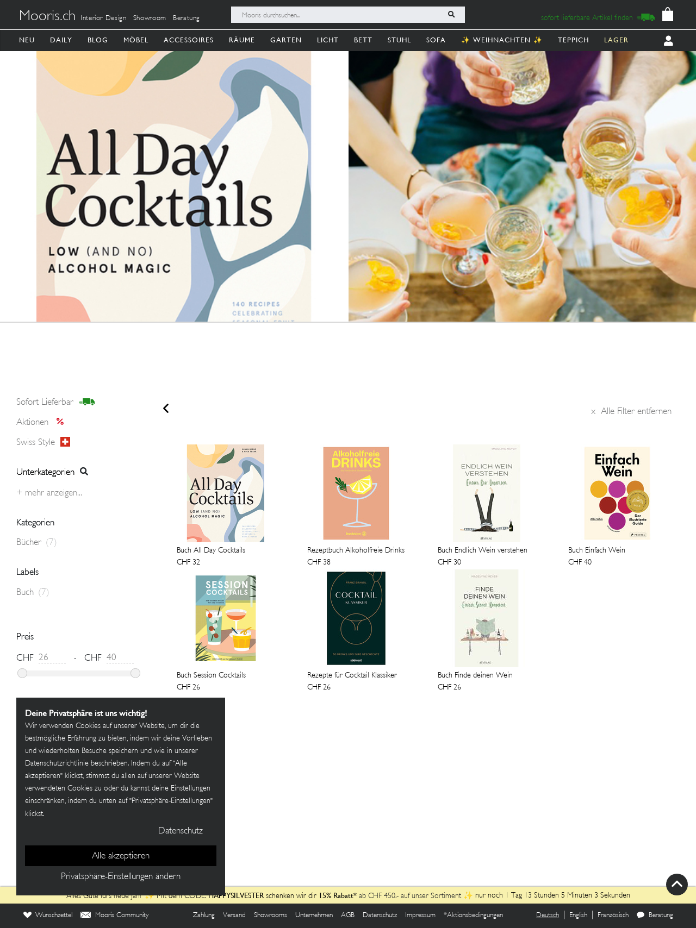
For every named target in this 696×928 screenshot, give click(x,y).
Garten (286, 40)
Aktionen (43, 422)
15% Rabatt (336, 895)
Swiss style (43, 442)
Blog (98, 40)
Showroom (149, 18)
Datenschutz (380, 915)
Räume (242, 40)
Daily (61, 40)
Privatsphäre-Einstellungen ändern (121, 877)
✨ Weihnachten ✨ (502, 40)
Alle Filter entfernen (631, 411)
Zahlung (204, 915)
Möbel (135, 40)
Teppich (573, 40)
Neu (27, 40)
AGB (348, 915)
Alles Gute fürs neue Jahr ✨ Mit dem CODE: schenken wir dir (192, 896)
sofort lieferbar (55, 402)
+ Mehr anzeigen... (49, 493)
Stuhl (399, 40)
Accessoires (189, 40)
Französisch (613, 915)
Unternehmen (314, 915)
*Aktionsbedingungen (473, 915)
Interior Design (103, 18)
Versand (234, 915)
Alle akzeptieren (121, 856)
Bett (363, 40)
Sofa (436, 40)
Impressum (420, 915)
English (578, 915)
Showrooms (270, 915)
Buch (32, 592)
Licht (328, 40)
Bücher (36, 542)
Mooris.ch (47, 17)
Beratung (186, 18)
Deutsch (547, 915)
